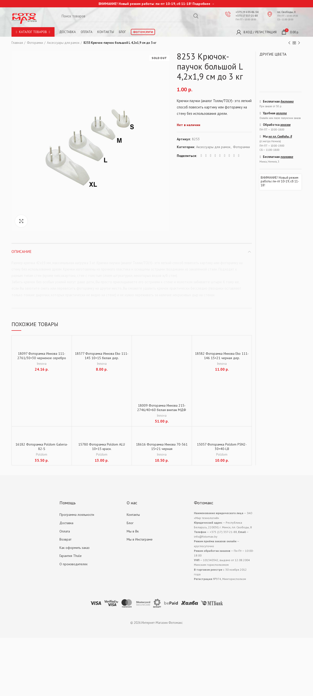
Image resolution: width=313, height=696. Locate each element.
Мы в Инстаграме (140, 539)
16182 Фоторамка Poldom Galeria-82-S (41, 446)
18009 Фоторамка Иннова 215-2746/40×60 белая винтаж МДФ (161, 407)
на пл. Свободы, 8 (280, 136)
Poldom (41, 454)
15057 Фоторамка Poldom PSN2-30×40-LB (222, 446)
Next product (299, 43)
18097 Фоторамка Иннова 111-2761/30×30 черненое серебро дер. (41, 358)
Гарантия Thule (70, 556)
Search (196, 15)
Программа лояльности (76, 514)
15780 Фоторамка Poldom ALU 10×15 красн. (101, 446)
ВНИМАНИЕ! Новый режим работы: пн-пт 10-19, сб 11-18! (280, 181)
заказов (285, 125)
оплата (281, 113)
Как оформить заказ (74, 547)
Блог (122, 32)
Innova (41, 363)
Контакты (105, 32)
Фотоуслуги (143, 32)
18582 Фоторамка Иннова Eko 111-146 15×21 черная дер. (222, 355)
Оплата (86, 32)
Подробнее (201, 3)
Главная (17, 43)
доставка (287, 101)
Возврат (65, 539)
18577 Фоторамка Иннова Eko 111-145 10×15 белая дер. (101, 355)
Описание (21, 251)
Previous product (289, 43)
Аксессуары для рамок (63, 43)
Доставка (67, 32)
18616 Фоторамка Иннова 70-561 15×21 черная (162, 446)
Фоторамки (35, 43)
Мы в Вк (133, 531)
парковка (286, 157)
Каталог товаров (33, 32)
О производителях (73, 564)
